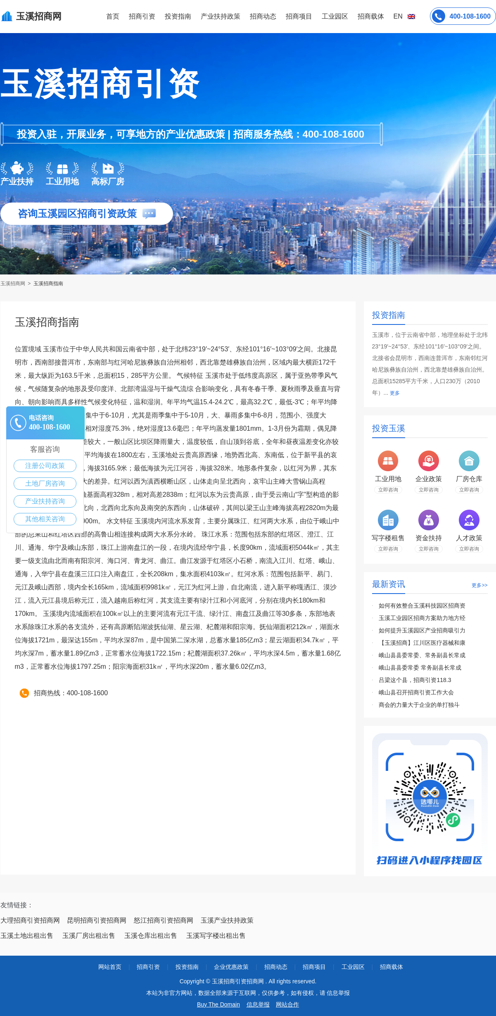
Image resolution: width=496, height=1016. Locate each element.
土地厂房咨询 (45, 483)
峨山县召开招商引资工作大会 (416, 692)
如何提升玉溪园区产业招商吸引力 (422, 630)
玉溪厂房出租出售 (88, 935)
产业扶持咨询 (45, 501)
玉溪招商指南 (48, 283)
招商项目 (299, 16)
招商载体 (391, 967)
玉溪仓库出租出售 (150, 935)
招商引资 (142, 16)
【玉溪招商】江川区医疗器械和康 (422, 642)
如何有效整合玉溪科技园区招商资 (422, 605)
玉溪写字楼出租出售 (216, 935)
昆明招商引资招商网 (96, 920)
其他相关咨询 (45, 518)
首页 (112, 16)
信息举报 (258, 1004)
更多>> (479, 585)
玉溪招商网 (13, 283)
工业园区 (335, 16)
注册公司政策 (45, 465)
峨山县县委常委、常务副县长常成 (422, 655)
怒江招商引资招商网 (163, 920)
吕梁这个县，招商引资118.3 (415, 680)
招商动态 (263, 16)
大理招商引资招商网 (30, 920)
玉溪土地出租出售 (26, 935)
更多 (395, 393)
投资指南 (178, 16)
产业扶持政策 (220, 16)
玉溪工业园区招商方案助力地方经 (422, 618)
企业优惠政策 (231, 967)
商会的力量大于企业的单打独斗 (419, 704)
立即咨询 (388, 490)
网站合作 (287, 1004)
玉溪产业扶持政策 (227, 920)
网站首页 (109, 967)
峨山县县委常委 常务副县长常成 (420, 667)
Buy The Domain (218, 1004)
